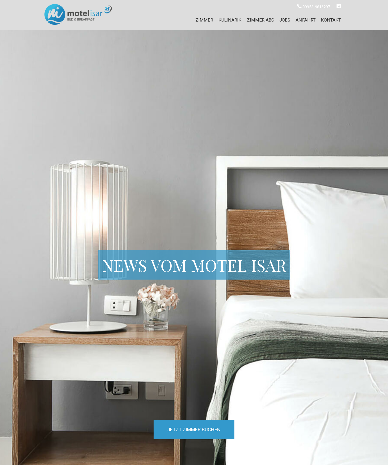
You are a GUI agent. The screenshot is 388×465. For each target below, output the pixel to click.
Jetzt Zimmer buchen (194, 429)
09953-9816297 (314, 7)
